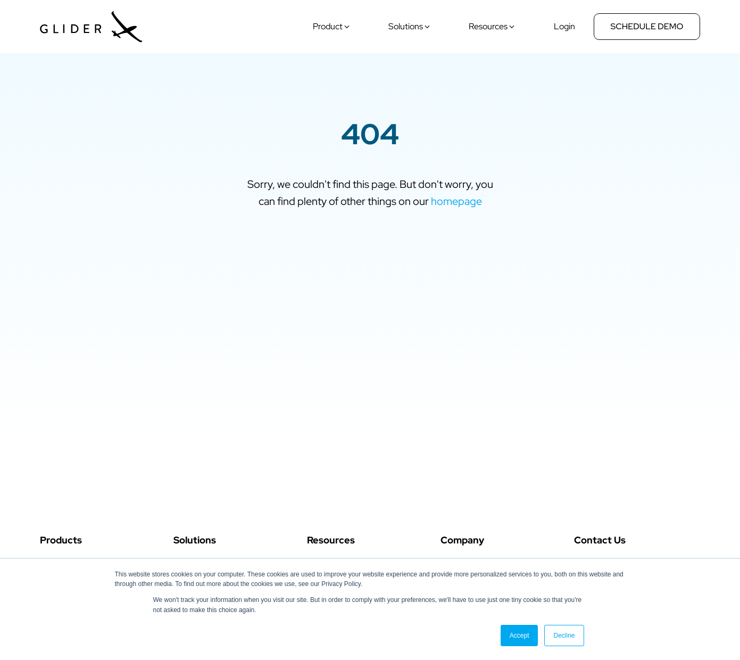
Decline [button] (564, 635)
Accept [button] (519, 635)
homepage (456, 201)
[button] (331, 26)
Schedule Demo (647, 26)
